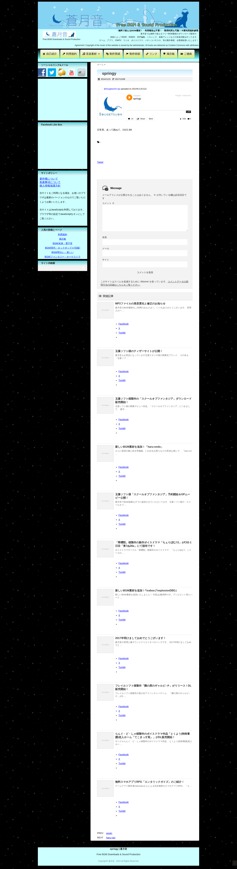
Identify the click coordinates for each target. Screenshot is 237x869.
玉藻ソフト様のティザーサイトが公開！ (139, 351)
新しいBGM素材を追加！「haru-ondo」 (139, 446)
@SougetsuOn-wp (112, 89)
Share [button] (142, 119)
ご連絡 (188, 53)
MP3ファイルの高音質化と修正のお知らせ (140, 303)
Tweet (100, 162)
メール (105, 248)
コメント (108, 203)
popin (109, 833)
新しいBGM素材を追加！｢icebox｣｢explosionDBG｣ (146, 590)
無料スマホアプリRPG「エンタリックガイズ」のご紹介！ (149, 781)
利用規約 (71, 53)
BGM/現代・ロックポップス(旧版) (62, 247)
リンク (153, 53)
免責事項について (50, 182)
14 (132, 119)
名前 (104, 237)
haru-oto (110, 837)
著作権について (49, 178)
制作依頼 (135, 53)
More (151, 119)
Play (129, 97)
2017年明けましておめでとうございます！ (140, 638)
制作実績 (115, 53)
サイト (105, 259)
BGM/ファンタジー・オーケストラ (62, 256)
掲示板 (171, 53)
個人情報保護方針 (50, 185)
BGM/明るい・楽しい (63, 252)
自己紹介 (51, 53)
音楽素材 (93, 53)
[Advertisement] (98, 60)
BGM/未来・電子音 (62, 243)
